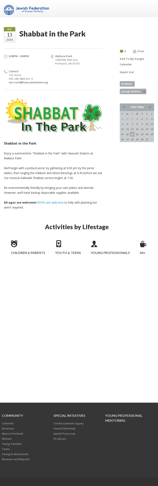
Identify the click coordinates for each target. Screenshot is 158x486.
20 (127, 134)
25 (152, 134)
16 (142, 129)
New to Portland (12, 433)
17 (147, 129)
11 (152, 124)
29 (137, 139)
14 (132, 129)
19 (122, 134)
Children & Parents (28, 253)
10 (147, 124)
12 (122, 129)
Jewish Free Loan (64, 433)
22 (137, 134)
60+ (143, 253)
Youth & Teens (68, 253)
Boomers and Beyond (15, 459)
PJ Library (60, 439)
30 (142, 139)
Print (138, 51)
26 (122, 139)
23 (142, 134)
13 (127, 129)
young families (133, 91)
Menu (149, 8)
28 (132, 139)
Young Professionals (110, 253)
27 (127, 139)
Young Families (12, 444)
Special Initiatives (69, 415)
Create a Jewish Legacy (69, 423)
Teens (6, 449)
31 (147, 139)
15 (137, 129)
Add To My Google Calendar (132, 61)
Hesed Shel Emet (64, 428)
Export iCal (127, 72)
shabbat (126, 84)
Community (12, 415)
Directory (8, 428)
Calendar (8, 423)
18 (152, 129)
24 (147, 134)
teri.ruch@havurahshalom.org (28, 82)
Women (7, 439)
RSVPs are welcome (50, 202)
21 (132, 134)
